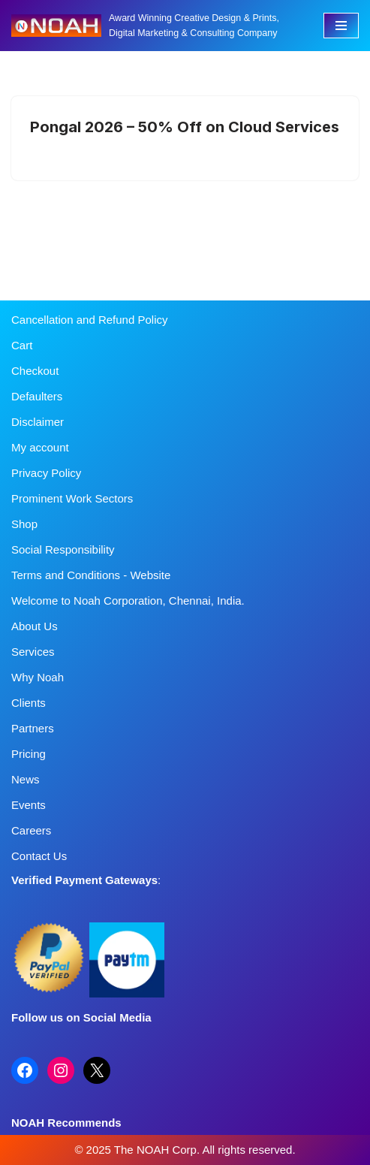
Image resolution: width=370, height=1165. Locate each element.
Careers (31, 830)
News (25, 779)
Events (28, 804)
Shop (24, 524)
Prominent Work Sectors (72, 498)
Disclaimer (37, 421)
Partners (32, 728)
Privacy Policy (46, 472)
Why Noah (37, 677)
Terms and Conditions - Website (90, 575)
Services (33, 651)
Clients (28, 702)
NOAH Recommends (66, 1122)
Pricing (28, 753)
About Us (34, 626)
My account (40, 447)
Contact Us (39, 856)
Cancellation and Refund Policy (89, 319)
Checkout (35, 370)
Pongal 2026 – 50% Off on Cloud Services (184, 127)
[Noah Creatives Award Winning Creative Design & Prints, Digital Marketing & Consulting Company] (156, 26)
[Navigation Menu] (341, 25)
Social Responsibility (63, 549)
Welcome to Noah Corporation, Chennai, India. (128, 600)
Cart (21, 345)
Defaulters (36, 396)
